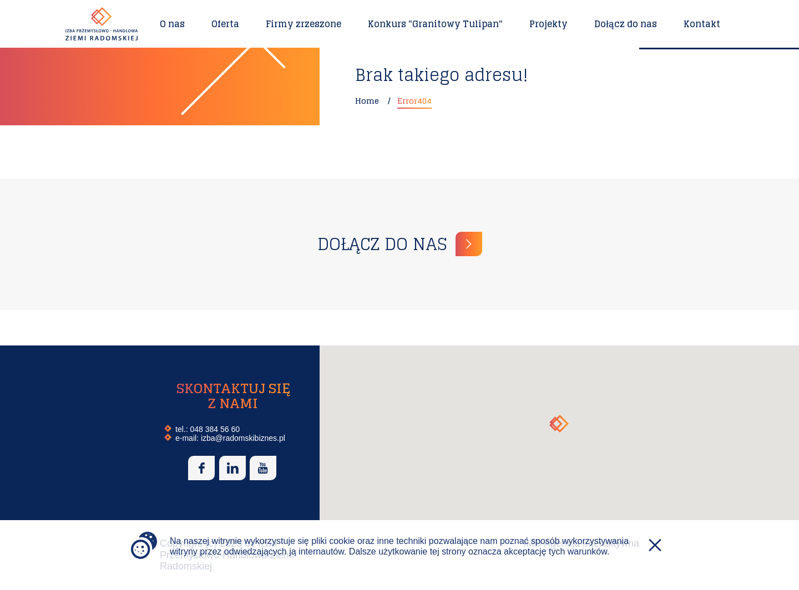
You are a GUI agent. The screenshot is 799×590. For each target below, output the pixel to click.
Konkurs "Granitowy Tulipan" (435, 24)
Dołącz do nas (625, 24)
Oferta (225, 24)
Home (367, 101)
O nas (172, 24)
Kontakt (702, 24)
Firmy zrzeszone (303, 24)
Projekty (548, 24)
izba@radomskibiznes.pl (243, 438)
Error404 (414, 101)
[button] (559, 424)
